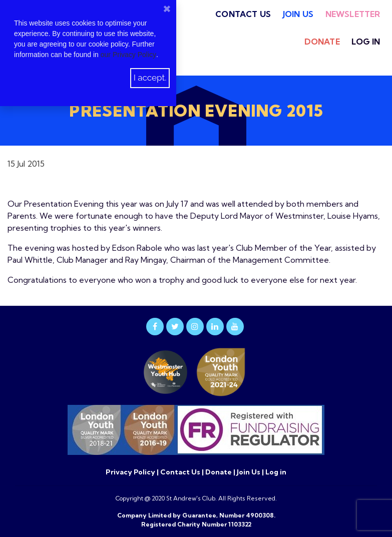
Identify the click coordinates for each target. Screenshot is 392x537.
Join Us (298, 14)
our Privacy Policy (128, 55)
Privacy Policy (131, 471)
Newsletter (352, 14)
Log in (365, 42)
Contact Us (243, 14)
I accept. (150, 78)
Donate (322, 42)
